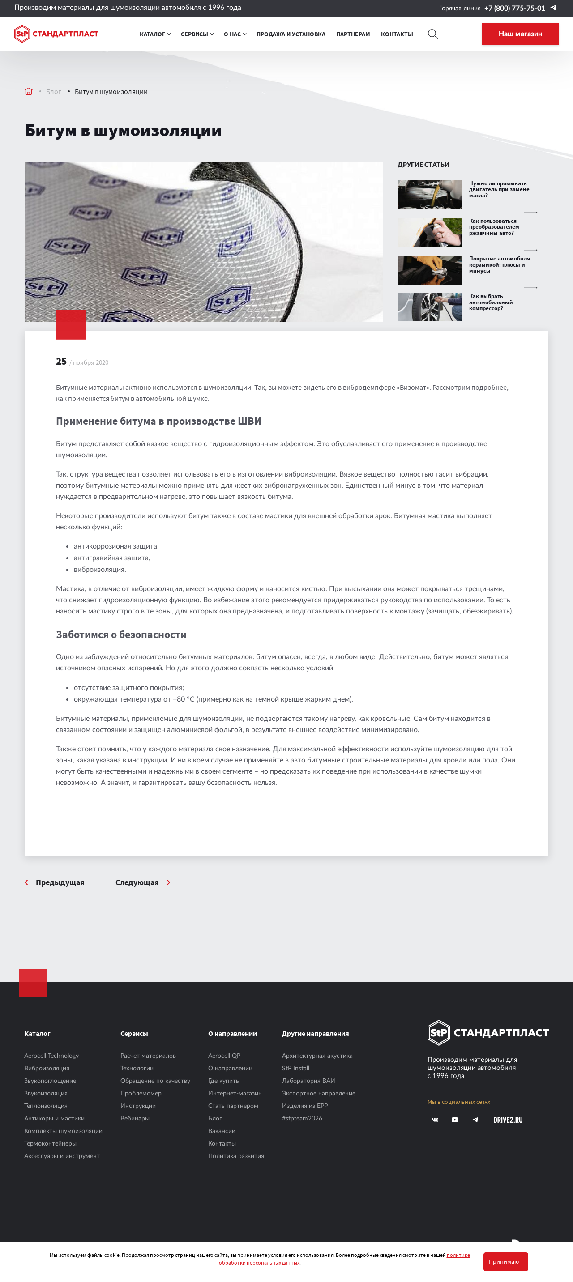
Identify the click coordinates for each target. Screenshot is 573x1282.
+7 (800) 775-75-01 (514, 8)
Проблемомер (141, 1093)
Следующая (138, 882)
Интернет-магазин (235, 1093)
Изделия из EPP (305, 1106)
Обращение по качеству (155, 1081)
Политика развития (236, 1156)
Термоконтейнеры (50, 1144)
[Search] (432, 34)
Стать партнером (233, 1106)
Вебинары (135, 1119)
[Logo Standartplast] (56, 34)
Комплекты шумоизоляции (63, 1131)
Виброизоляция (46, 1068)
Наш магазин (520, 34)
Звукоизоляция (46, 1093)
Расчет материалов (148, 1056)
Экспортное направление (318, 1093)
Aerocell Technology (51, 1056)
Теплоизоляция (46, 1106)
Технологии (137, 1068)
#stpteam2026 (302, 1119)
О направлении (230, 1068)
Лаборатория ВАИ (308, 1081)
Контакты (222, 1144)
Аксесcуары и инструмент (62, 1156)
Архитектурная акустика (317, 1056)
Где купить (223, 1081)
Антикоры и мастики (54, 1119)
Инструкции (138, 1106)
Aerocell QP (224, 1056)
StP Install (295, 1068)
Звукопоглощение (50, 1081)
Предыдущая (60, 882)
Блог (53, 91)
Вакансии (221, 1131)
